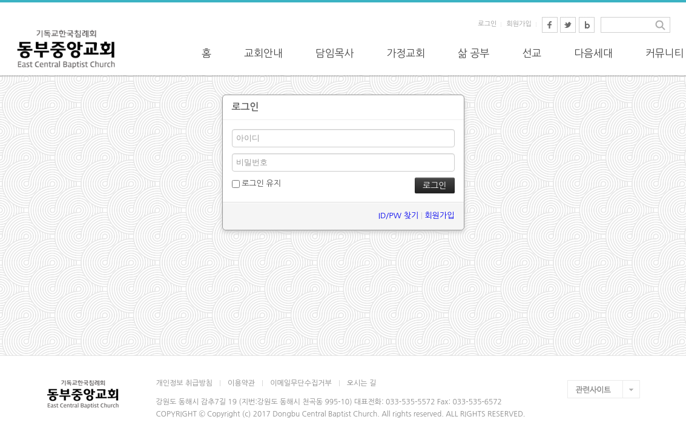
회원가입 (518, 24)
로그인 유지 (256, 183)
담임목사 (334, 53)
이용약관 (241, 383)
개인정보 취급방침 (184, 383)
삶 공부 (473, 53)
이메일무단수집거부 (301, 383)
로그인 (487, 24)
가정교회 (405, 53)
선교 (531, 53)
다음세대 (593, 53)
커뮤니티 (664, 53)
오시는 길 (361, 383)
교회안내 (263, 53)
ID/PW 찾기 (398, 215)
